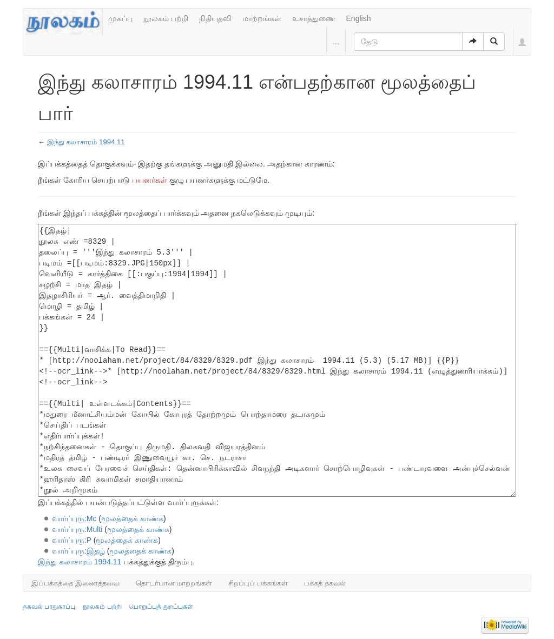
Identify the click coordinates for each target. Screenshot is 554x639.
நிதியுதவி (215, 18)
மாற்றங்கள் (261, 18)
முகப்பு (120, 18)
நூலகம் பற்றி (165, 18)
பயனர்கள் (149, 180)
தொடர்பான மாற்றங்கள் (174, 583)
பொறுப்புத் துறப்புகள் (161, 606)
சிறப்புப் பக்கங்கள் (258, 583)
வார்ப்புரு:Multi (77, 529)
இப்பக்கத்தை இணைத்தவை (75, 583)
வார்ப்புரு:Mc (74, 518)
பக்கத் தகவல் (325, 583)
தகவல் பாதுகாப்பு (49, 606)
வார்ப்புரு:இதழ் (78, 551)
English (358, 18)
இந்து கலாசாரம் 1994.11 (86, 142)
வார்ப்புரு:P (71, 540)
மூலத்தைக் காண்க (132, 518)
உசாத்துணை (313, 18)
